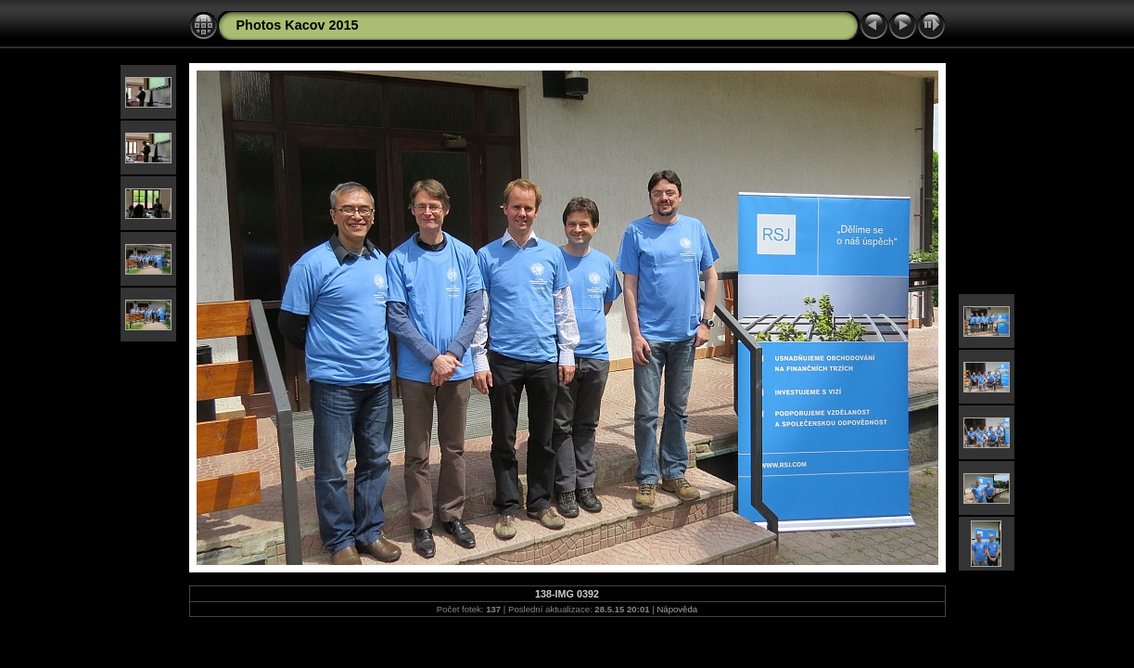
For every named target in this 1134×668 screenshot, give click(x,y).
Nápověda (676, 609)
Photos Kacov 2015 (297, 25)
